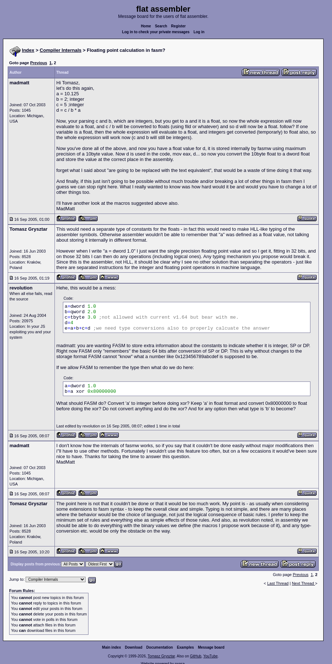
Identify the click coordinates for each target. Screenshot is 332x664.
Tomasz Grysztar (161, 656)
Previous (38, 63)
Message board (211, 647)
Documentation (159, 647)
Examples (185, 647)
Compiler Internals (61, 50)
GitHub (195, 656)
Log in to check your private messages (156, 32)
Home (146, 26)
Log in (198, 32)
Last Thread (278, 583)
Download (134, 647)
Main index (111, 647)
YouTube (210, 656)
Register (178, 26)
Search (161, 26)
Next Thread (303, 583)
